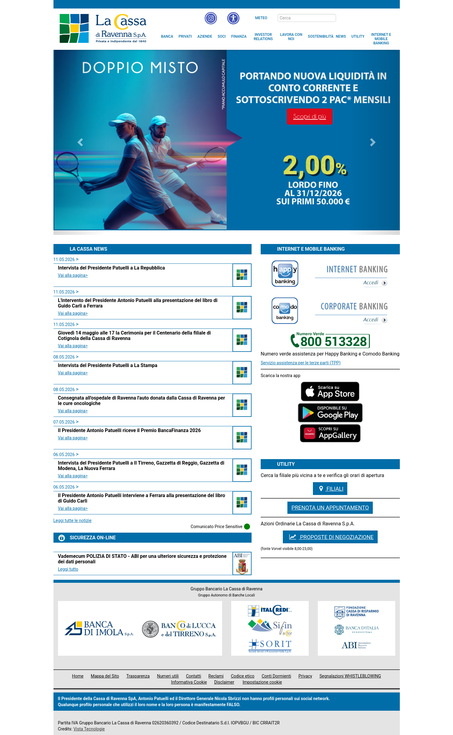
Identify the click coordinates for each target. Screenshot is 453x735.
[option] (226, 140)
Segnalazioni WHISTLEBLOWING (350, 676)
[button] (233, 18)
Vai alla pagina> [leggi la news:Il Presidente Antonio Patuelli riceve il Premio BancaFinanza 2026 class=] (73, 437)
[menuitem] (167, 36)
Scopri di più (309, 116)
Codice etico (242, 676)
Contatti (193, 676)
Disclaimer (224, 682)
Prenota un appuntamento (330, 507)
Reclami (216, 676)
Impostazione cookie (262, 682)
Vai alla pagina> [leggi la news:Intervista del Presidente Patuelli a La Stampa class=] (73, 372)
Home (78, 676)
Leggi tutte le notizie (72, 520)
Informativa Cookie (189, 682)
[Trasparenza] (374, 18)
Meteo (261, 18)
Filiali (330, 488)
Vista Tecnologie (89, 728)
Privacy (305, 676)
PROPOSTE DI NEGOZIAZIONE (330, 537)
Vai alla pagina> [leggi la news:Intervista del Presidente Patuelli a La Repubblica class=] (73, 275)
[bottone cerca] (344, 18)
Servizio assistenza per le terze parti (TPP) (301, 362)
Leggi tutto (68, 569)
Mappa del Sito (105, 676)
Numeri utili (168, 676)
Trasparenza (138, 676)
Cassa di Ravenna (103, 28)
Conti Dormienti (276, 676)
